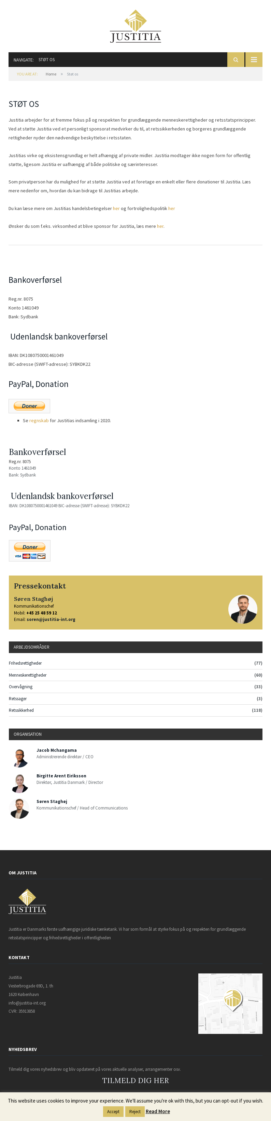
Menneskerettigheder (27, 675)
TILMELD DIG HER (135, 1080)
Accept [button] (113, 1112)
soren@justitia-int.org (51, 619)
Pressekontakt (40, 586)
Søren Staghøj (33, 598)
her (117, 208)
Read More (158, 1111)
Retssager (18, 699)
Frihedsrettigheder (25, 663)
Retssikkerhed (21, 710)
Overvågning (20, 687)
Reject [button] (135, 1112)
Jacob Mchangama (57, 750)
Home (51, 74)
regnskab (39, 420)
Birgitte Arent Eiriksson (61, 776)
